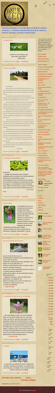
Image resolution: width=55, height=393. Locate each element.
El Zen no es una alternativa (43, 100)
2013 (49, 311)
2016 (49, 303)
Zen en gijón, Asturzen (46, 255)
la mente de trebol (43, 132)
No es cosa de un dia (44, 123)
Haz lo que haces (43, 107)
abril (51, 341)
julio (51, 333)
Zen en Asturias (42, 150)
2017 (49, 301)
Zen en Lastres (42, 153)
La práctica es (42, 97)
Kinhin (40, 207)
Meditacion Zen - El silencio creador (43, 104)
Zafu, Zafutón (42, 205)
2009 (49, 365)
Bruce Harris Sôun (43, 58)
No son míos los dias (44, 129)
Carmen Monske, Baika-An (48, 223)
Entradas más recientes (11, 378)
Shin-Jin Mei (41, 85)
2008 (49, 369)
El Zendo (40, 203)
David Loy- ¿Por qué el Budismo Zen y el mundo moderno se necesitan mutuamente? (45, 173)
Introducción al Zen (43, 157)
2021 (49, 290)
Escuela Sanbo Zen (43, 61)
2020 (49, 293)
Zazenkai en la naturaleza (45, 74)
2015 (49, 306)
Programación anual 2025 (45, 67)
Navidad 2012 (7, 40)
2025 (49, 280)
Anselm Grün (14, 336)
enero (50, 352)
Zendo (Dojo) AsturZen (44, 76)
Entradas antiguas (28, 380)
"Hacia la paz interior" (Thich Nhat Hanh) (47, 237)
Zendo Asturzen (47, 229)
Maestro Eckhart (43, 71)
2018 (49, 298)
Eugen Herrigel (9, 286)
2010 (49, 361)
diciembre (51, 318)
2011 (49, 357)
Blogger (33, 390)
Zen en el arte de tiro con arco (13, 241)
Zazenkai (6, 346)
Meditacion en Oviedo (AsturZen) (47, 243)
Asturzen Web (42, 56)
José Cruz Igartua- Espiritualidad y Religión (45, 168)
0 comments (24, 61)
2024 (49, 283)
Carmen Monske (43, 155)
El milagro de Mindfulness (12, 158)
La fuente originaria (43, 91)
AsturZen (47, 181)
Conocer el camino (43, 69)
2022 (49, 288)
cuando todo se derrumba (42, 126)
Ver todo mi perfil (43, 187)
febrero (51, 347)
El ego (40, 137)
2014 (49, 309)
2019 (49, 296)
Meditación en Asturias (47, 261)
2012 (49, 314)
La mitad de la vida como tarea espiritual (16, 296)
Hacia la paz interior (44, 134)
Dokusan (40, 210)
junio (51, 337)
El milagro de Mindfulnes (45, 109)
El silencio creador (9, 68)
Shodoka (40, 82)
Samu (39, 200)
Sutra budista (7, 203)
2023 (49, 285)
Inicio (28, 378)
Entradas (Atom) (15, 383)
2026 (49, 277)
